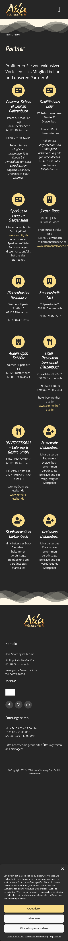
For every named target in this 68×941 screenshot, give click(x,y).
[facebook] (9, 704)
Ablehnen (34, 918)
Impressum (55, 936)
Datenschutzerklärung (36, 936)
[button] (62, 869)
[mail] (28, 704)
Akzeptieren (34, 908)
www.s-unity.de (18, 235)
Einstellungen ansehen (34, 928)
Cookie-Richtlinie (15, 936)
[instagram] (18, 704)
